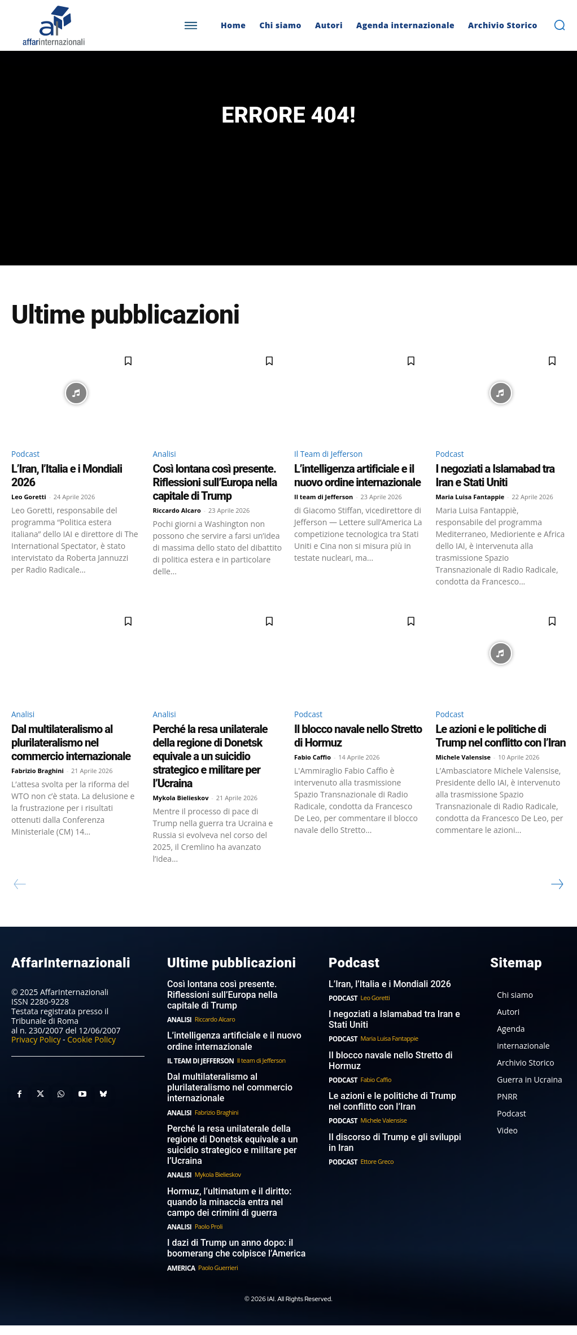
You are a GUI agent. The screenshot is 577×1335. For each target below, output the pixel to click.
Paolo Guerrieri (215, 1277)
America (180, 1277)
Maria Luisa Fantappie (470, 516)
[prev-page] (20, 906)
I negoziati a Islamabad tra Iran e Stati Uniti (495, 495)
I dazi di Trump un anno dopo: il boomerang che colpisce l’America (232, 1259)
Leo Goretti (28, 516)
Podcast (28, 471)
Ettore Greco (375, 1176)
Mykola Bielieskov (181, 819)
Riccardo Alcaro (177, 530)
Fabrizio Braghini (37, 792)
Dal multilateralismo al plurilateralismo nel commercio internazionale (70, 764)
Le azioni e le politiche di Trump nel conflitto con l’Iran (501, 757)
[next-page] (557, 906)
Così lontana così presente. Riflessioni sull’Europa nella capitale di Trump (215, 502)
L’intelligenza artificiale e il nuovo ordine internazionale (357, 495)
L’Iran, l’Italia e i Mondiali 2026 (386, 1005)
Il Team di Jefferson (334, 471)
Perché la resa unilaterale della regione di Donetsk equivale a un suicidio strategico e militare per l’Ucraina (210, 778)
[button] (559, 25)
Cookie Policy (91, 1060)
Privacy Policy (35, 1060)
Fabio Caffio (312, 779)
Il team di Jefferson (323, 516)
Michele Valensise (463, 779)
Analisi (167, 471)
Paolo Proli (206, 1237)
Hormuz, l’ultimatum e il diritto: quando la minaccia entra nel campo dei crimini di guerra (235, 1214)
